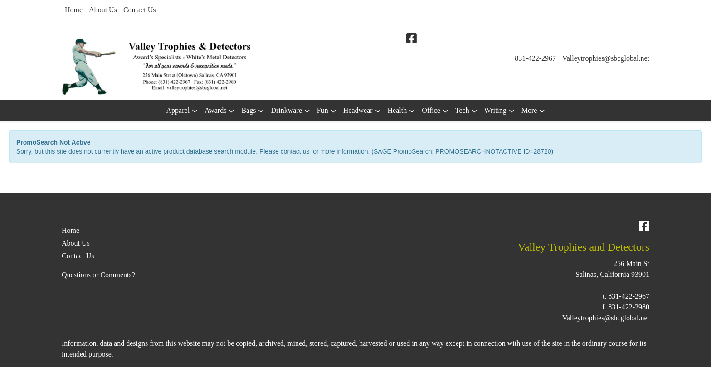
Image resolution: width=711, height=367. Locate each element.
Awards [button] (215, 110)
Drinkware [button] (286, 110)
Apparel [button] (178, 110)
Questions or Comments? (98, 275)
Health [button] (397, 110)
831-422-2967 (535, 58)
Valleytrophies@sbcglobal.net (605, 58)
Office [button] (431, 110)
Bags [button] (248, 110)
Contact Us (139, 10)
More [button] (529, 110)
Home (74, 10)
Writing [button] (495, 110)
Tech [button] (462, 110)
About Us (103, 10)
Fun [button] (322, 110)
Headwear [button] (358, 110)
